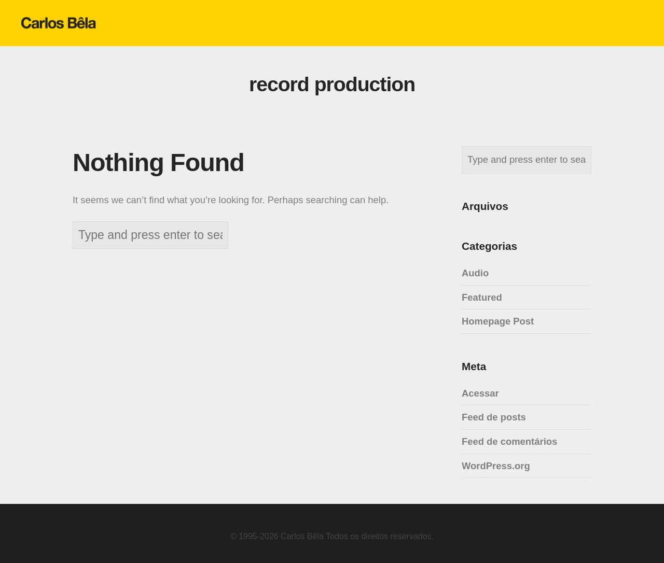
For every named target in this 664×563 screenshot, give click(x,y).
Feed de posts (494, 417)
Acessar (480, 393)
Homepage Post (498, 321)
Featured (482, 297)
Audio (475, 273)
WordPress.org (496, 465)
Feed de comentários (509, 441)
